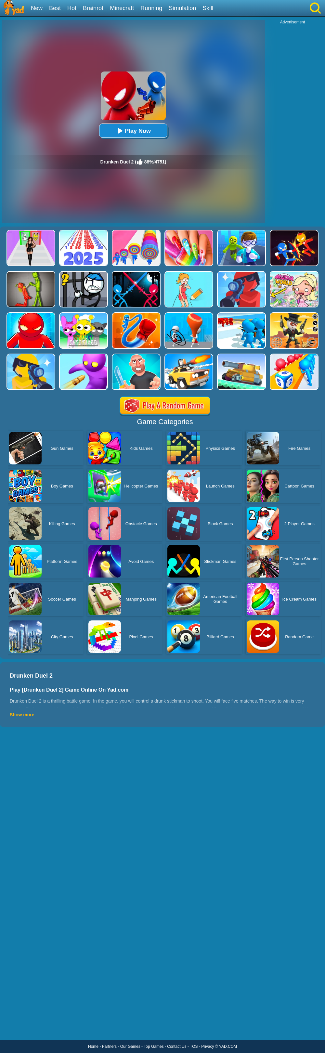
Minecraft (122, 8)
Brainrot (93, 8)
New (37, 8)
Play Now (133, 131)
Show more (22, 714)
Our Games (130, 1046)
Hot (71, 8)
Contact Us (176, 1046)
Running (151, 8)
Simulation (182, 8)
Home (93, 1046)
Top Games (153, 1046)
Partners (109, 1046)
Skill (207, 8)
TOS (194, 1046)
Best (55, 8)
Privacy (207, 1046)
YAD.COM (228, 1046)
